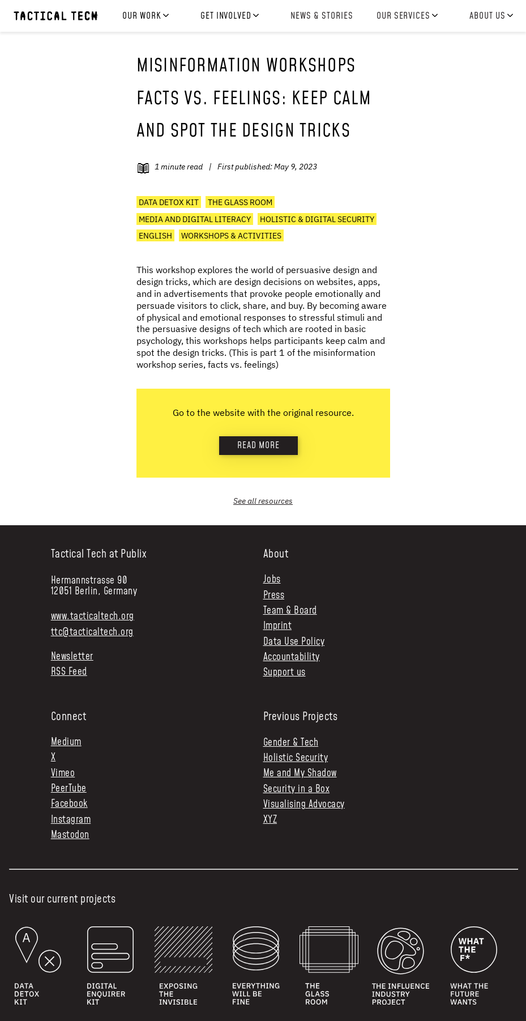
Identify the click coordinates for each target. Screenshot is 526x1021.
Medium (66, 742)
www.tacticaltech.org (92, 616)
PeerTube (69, 789)
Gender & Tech (291, 743)
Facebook (69, 804)
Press (274, 595)
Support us (284, 672)
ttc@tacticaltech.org (92, 632)
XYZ (270, 820)
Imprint (277, 626)
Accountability (291, 657)
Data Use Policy (294, 642)
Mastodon (70, 835)
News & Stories (321, 16)
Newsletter (72, 657)
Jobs (272, 580)
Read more (258, 445)
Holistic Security (295, 758)
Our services (404, 16)
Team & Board (290, 611)
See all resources (263, 501)
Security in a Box (296, 789)
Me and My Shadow (300, 773)
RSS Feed (69, 672)
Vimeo (63, 773)
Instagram (71, 820)
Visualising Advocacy (304, 804)
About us (487, 16)
